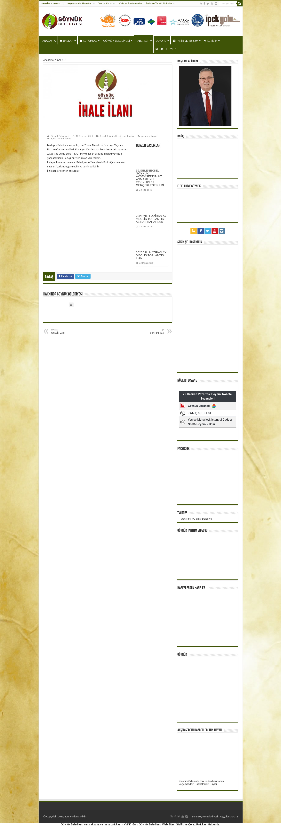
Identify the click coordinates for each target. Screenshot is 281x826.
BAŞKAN (66, 40)
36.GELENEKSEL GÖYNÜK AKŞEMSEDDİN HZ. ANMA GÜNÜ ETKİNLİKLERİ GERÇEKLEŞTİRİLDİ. (150, 178)
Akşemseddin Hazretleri (79, 3)
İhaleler (130, 136)
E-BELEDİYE (165, 49)
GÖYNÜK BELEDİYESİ (116, 40)
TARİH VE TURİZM (185, 40)
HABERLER (142, 40)
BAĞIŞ (180, 136)
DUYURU (161, 40)
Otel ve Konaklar (106, 3)
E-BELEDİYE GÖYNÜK (189, 186)
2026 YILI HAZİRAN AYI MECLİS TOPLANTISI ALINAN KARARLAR (151, 218)
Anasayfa (48, 59)
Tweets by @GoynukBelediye (195, 518)
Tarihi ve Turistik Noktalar (159, 3)
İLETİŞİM (210, 40)
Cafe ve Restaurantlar (130, 3)
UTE (235, 816)
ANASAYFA (49, 40)
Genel (60, 59)
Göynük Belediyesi (60, 136)
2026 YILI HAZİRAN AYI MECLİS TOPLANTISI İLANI (151, 255)
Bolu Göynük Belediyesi (205, 816)
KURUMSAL (88, 40)
